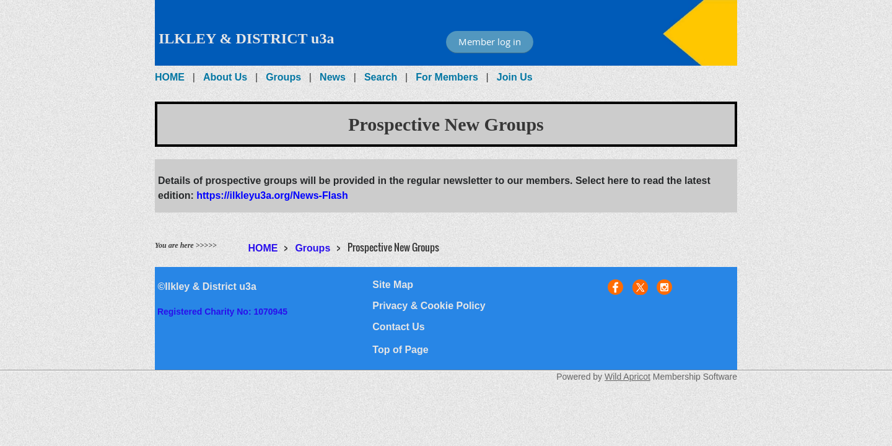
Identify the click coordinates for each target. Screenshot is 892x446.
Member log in (489, 41)
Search (380, 77)
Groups (283, 77)
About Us (225, 77)
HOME (170, 77)
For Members (447, 77)
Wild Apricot (627, 377)
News (333, 77)
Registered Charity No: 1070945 (222, 312)
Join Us (515, 77)
